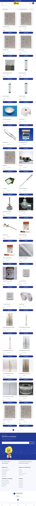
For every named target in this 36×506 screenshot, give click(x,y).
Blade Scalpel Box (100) (23, 142)
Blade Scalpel (5, 142)
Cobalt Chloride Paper (22, 234)
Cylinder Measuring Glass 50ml (8, 396)
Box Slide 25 (5, 188)
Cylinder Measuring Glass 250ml (24, 350)
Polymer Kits (4, 474)
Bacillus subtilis (21, 49)
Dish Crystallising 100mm (23, 396)
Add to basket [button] (26, 32)
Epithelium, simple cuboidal (7, 419)
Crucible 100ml (21, 304)
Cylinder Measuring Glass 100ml (24, 327)
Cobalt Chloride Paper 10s (7, 257)
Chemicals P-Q (21, 484)
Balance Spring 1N (6, 96)
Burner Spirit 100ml (22, 211)
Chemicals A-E (21, 480)
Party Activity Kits (4, 473)
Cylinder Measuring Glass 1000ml (8, 327)
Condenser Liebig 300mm (23, 257)
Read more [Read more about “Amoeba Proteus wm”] (9, 32)
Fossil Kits (20, 469)
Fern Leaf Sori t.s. (22, 419)
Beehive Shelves (22, 119)
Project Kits (20, 470)
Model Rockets (21, 474)
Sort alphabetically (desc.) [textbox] (23, 9)
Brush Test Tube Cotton (23, 188)
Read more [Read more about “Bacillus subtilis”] (26, 55)
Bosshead (20, 165)
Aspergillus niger (6, 49)
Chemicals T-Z (21, 487)
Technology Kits (4, 476)
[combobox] (23, 9)
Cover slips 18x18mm (22, 281)
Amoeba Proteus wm (6, 26)
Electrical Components (5, 480)
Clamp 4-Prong (5, 234)
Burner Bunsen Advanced (7, 211)
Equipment (3, 486)
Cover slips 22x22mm (6, 304)
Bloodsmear (5, 165)
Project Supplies (4, 484)
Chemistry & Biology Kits (5, 469)
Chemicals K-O (21, 483)
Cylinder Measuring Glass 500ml (24, 373)
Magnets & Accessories (5, 483)
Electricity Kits (4, 472)
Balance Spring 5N (22, 96)
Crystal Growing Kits (5, 470)
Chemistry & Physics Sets (22, 473)
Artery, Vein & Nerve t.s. (23, 26)
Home (2, 5)
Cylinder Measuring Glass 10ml (8, 350)
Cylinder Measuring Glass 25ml (8, 373)
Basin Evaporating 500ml (7, 119)
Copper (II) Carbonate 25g (7, 281)
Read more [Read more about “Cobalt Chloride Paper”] (26, 240)
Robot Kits (20, 472)
